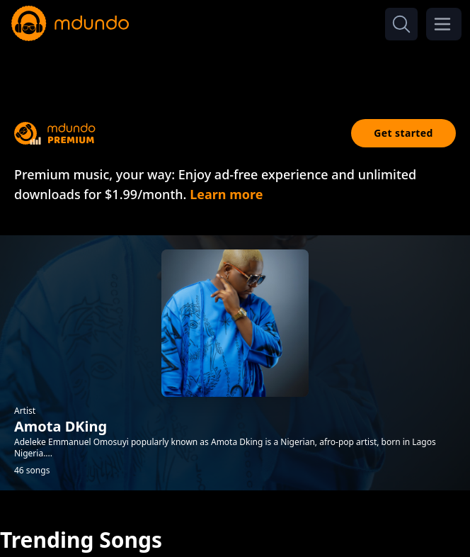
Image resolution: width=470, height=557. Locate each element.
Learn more (226, 194)
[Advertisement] (235, 69)
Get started (403, 133)
